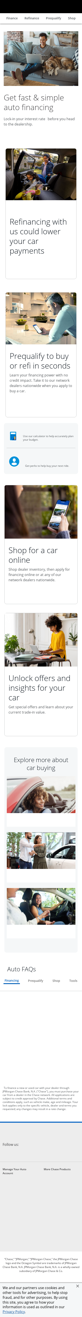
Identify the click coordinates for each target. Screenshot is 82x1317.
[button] (77, 1286)
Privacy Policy (14, 1311)
